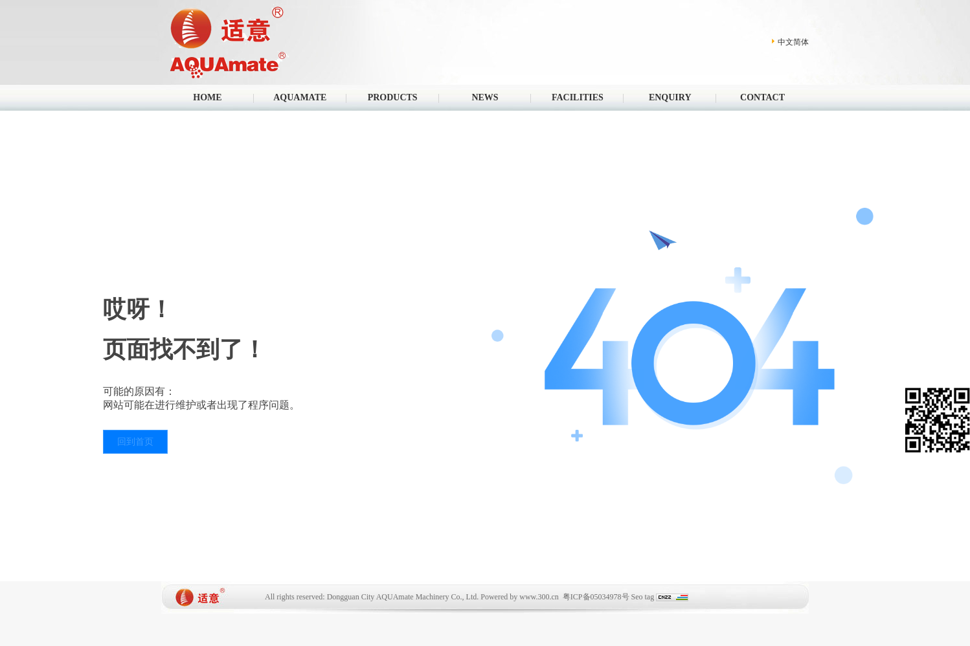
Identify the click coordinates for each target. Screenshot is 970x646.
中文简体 (793, 42)
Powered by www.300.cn (519, 596)
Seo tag (643, 596)
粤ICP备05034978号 (596, 596)
